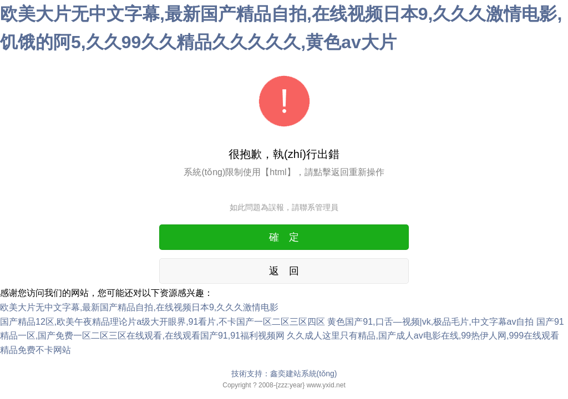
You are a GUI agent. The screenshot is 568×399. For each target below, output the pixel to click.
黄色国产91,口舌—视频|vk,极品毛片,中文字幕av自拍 (430, 321)
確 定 (284, 237)
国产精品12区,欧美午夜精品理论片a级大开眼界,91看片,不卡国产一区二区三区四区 (162, 321)
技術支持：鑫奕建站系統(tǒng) (284, 373)
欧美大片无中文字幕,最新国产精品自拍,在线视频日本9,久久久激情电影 (139, 307)
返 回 (284, 271)
